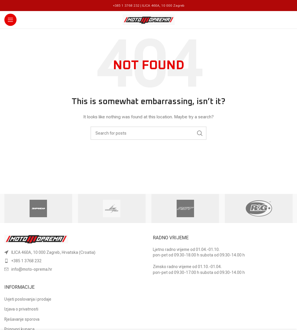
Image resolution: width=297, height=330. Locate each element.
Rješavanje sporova (21, 319)
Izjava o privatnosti (21, 309)
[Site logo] (149, 19)
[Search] (148, 133)
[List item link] (74, 261)
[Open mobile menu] (10, 20)
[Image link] (36, 238)
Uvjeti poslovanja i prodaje (27, 299)
